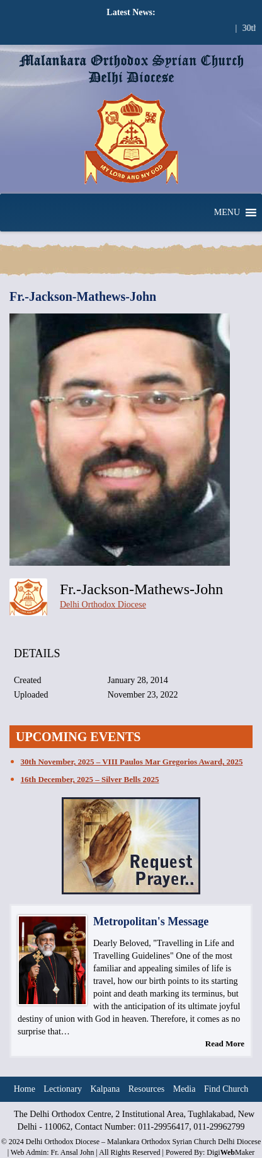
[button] (227, 212)
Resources (146, 1089)
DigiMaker (230, 1152)
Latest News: (130, 12)
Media (184, 1089)
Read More (224, 1043)
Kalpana (105, 1089)
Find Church (226, 1089)
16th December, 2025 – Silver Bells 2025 (90, 779)
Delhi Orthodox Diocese (103, 604)
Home (24, 1089)
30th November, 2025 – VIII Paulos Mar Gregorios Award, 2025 (132, 761)
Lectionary (62, 1089)
